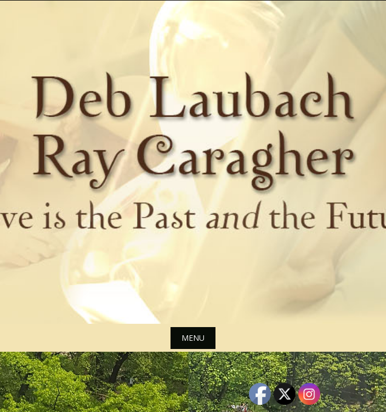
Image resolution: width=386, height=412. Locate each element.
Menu (193, 338)
